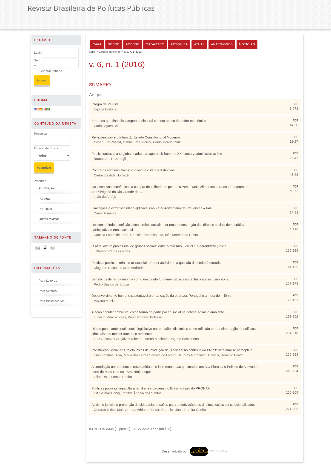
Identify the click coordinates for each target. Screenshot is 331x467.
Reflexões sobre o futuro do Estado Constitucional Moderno (135, 137)
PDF (295, 104)
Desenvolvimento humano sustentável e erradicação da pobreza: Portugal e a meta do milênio (161, 295)
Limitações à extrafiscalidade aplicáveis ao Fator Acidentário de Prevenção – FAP (151, 208)
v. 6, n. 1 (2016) (133, 51)
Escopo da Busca (46, 148)
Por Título (45, 208)
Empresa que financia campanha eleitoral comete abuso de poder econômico (148, 121)
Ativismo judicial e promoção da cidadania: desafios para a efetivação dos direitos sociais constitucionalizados (173, 404)
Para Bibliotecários (52, 301)
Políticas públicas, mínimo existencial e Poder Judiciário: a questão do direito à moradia (156, 263)
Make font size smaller (37, 247)
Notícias (247, 44)
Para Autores (48, 291)
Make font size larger (53, 247)
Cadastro (155, 44)
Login (38, 52)
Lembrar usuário (51, 71)
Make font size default (45, 247)
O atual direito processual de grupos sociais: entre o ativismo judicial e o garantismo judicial (159, 246)
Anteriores (222, 44)
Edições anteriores (109, 51)
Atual (199, 44)
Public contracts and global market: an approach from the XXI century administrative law (156, 154)
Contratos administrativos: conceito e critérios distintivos (132, 170)
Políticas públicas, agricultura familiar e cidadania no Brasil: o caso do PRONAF (150, 388)
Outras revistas (49, 219)
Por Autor (45, 198)
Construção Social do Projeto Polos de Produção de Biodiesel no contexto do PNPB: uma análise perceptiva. (172, 350)
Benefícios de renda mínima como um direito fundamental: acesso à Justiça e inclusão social (160, 279)
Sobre (114, 44)
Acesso (133, 44)
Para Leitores (48, 280)
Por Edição (46, 188)
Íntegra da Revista (105, 104)
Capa (97, 44)
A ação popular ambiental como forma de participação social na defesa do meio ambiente (157, 312)
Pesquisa (40, 133)
